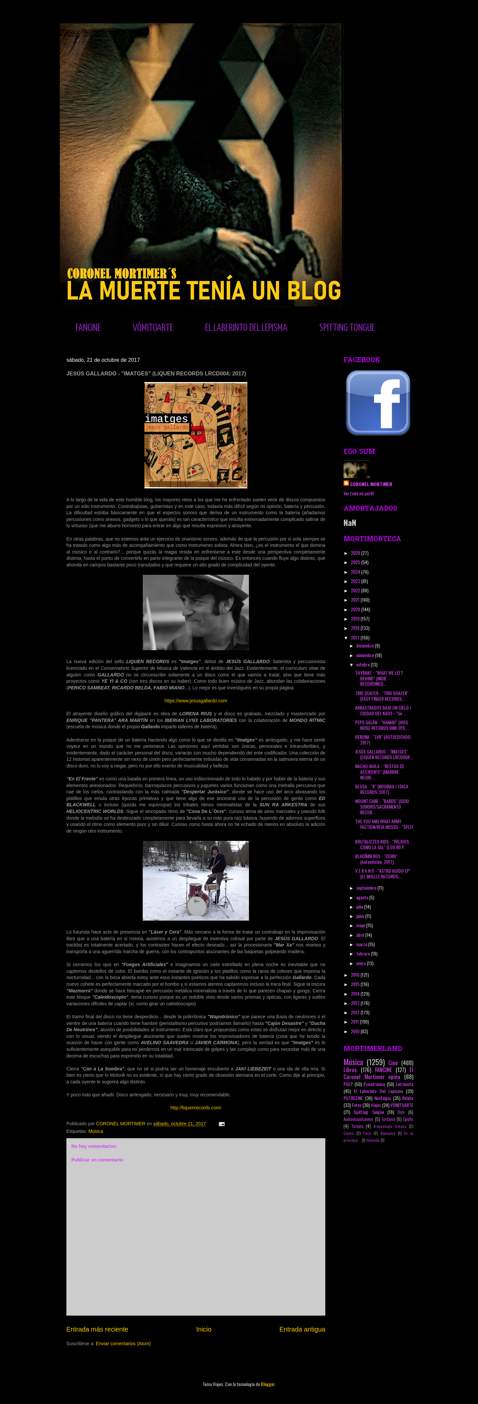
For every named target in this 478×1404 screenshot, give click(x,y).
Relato (407, 1097)
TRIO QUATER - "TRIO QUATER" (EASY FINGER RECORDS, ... (382, 695)
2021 (355, 599)
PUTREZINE (353, 1097)
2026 (356, 552)
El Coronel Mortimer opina (378, 1073)
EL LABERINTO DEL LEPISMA (246, 328)
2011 (355, 1021)
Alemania (387, 1133)
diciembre (365, 645)
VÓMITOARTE (153, 328)
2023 (356, 580)
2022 (356, 590)
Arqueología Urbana (390, 1126)
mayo (361, 925)
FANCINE (88, 328)
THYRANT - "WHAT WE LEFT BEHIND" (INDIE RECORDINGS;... (379, 678)
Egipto (408, 1119)
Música (95, 1131)
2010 (355, 1031)
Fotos (356, 1104)
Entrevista (404, 1083)
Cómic (349, 1133)
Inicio (203, 1329)
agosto (362, 897)
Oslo (401, 1112)
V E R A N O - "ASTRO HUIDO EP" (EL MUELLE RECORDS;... (383, 873)
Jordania (388, 1119)
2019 (355, 618)
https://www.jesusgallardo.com (196, 700)
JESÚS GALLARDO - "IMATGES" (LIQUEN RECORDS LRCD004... (384, 754)
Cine (393, 1062)
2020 (356, 609)
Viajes (376, 1104)
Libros (350, 1069)
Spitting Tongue (369, 1111)
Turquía (357, 1126)
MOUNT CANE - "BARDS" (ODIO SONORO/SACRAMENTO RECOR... (382, 806)
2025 (356, 561)
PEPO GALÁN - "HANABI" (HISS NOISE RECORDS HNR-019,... (382, 725)
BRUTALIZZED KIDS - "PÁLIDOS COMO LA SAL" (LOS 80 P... (382, 844)
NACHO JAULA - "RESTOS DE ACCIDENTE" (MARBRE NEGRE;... (379, 771)
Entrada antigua (302, 1329)
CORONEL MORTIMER (371, 483)
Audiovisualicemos (358, 1119)
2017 (355, 637)
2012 (355, 1012)
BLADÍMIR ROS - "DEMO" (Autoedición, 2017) (376, 858)
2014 (355, 993)
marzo (362, 944)
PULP (348, 1083)
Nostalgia (382, 1097)
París (367, 1133)
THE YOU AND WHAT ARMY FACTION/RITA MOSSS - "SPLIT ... (384, 827)
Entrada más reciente (97, 1329)
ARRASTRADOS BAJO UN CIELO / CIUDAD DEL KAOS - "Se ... (383, 710)
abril (360, 934)
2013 (355, 1002)
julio (360, 906)
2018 (355, 627)
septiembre (366, 887)
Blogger (268, 1383)
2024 (356, 571)
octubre (363, 664)
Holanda (373, 1140)
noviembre (365, 655)
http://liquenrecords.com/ (195, 1107)
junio (360, 915)
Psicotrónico (374, 1083)
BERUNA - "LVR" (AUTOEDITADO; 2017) (383, 739)
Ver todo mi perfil (359, 493)
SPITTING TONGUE (347, 328)
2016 (355, 974)
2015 (355, 983)
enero (361, 962)
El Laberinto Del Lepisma (378, 1090)
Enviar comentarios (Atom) (123, 1343)
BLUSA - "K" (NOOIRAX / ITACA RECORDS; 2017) (381, 789)
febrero (363, 953)
